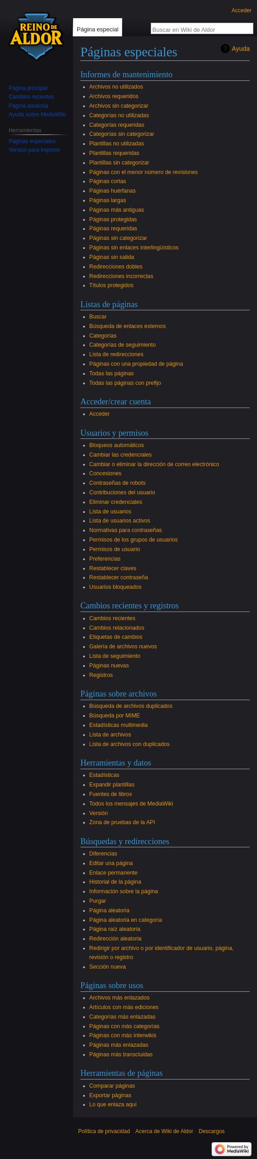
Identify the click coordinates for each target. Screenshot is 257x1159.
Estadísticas (104, 775)
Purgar (97, 901)
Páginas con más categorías (124, 1026)
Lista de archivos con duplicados (129, 744)
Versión (98, 813)
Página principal (28, 88)
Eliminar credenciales (115, 502)
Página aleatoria (109, 910)
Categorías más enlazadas (122, 1017)
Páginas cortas (107, 181)
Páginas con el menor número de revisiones (143, 172)
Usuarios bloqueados (115, 587)
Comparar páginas (112, 1086)
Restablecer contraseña (118, 577)
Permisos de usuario (114, 549)
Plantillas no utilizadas (116, 143)
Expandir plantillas (111, 784)
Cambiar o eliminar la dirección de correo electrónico (154, 464)
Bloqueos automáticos (116, 445)
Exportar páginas (110, 1095)
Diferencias (103, 854)
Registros (101, 675)
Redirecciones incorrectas (121, 276)
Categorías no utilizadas (119, 115)
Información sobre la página (123, 891)
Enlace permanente (113, 873)
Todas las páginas (111, 373)
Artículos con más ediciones (124, 1007)
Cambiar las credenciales (120, 455)
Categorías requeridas (116, 125)
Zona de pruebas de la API (122, 822)
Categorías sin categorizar (121, 134)
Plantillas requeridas (114, 153)
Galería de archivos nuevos (123, 646)
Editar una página (111, 863)
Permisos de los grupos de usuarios (133, 540)
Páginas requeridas (113, 228)
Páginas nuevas (109, 665)
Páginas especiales (32, 141)
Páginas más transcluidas (121, 1054)
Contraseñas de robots (117, 483)
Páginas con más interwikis (123, 1035)
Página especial (98, 29)
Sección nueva (107, 967)
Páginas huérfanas (112, 191)
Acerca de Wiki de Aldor (164, 1131)
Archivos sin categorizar (118, 106)
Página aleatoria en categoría (125, 920)
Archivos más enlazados (119, 998)
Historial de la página (115, 882)
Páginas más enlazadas (118, 1045)
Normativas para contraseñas (125, 530)
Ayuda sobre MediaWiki (37, 114)
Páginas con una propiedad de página (136, 364)
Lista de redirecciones (116, 354)
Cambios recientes (112, 618)
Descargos (211, 1131)
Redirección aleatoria (115, 938)
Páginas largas (107, 200)
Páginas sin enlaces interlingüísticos (134, 247)
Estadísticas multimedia (118, 725)
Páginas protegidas (113, 219)
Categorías (103, 336)
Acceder (99, 414)
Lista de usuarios (110, 511)
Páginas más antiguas (116, 210)
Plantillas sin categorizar (119, 162)
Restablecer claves (113, 568)
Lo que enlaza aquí (113, 1104)
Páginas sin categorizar (118, 238)
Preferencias (105, 559)
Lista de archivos (110, 734)
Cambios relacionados (116, 628)
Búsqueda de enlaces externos (127, 326)
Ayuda (241, 48)
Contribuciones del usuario (122, 492)
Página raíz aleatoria (114, 929)
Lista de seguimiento (114, 656)
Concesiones (105, 473)
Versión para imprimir (34, 150)
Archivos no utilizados (116, 87)
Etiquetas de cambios (116, 637)
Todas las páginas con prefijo (125, 383)
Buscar (98, 316)
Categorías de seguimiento (122, 345)
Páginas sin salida (111, 257)
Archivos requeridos (113, 96)
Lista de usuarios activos (119, 520)
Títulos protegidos (111, 285)
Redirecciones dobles (116, 267)
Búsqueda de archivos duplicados (131, 706)
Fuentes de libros (110, 794)
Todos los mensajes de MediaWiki (131, 804)
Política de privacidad (104, 1131)
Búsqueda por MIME (114, 715)
